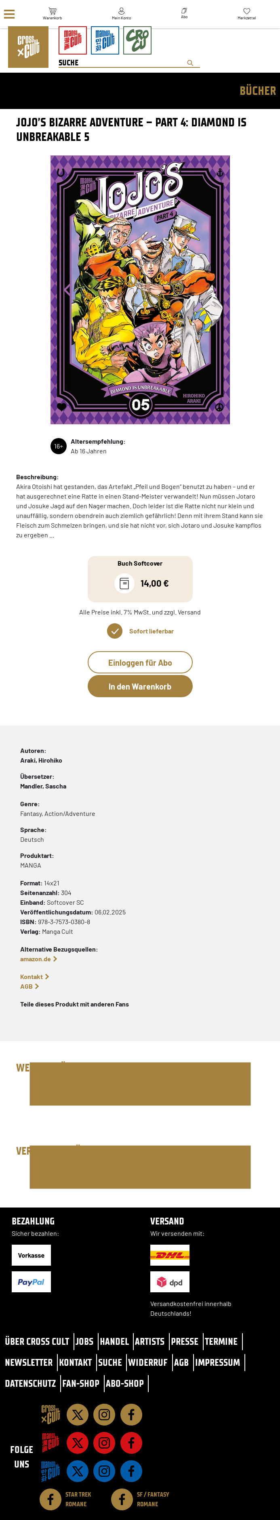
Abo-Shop (125, 1383)
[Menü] (9, 14)
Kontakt (31, 976)
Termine (221, 1341)
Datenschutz (30, 1383)
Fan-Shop (80, 1383)
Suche (110, 1362)
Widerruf (148, 1362)
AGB (26, 986)
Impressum (217, 1362)
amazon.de (35, 958)
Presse (184, 1341)
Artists (149, 1341)
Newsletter (29, 1362)
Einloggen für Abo (140, 662)
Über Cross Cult (37, 1341)
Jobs (84, 1341)
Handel (114, 1341)
